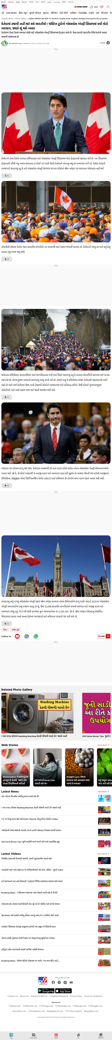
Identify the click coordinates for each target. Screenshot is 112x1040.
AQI (96, 6)
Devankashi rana (15, 43)
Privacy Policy (76, 996)
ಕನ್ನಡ (18, 2)
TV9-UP (71, 2)
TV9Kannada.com (63, 1006)
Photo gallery (21, 18)
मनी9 (64, 2)
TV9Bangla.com (79, 1006)
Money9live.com (91, 1011)
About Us (24, 996)
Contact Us (13, 996)
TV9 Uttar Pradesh (73, 1011)
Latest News (10, 791)
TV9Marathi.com (30, 1006)
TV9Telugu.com (46, 1006)
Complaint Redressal (59, 996)
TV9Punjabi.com (95, 1006)
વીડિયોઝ (54, 12)
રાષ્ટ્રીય (91, 12)
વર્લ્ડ (97, 12)
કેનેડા (5, 629)
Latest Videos (11, 853)
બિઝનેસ (104, 12)
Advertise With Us (39, 996)
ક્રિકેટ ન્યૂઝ (23, 12)
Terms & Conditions (93, 996)
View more (103, 744)
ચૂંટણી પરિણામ (35, 12)
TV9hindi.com (14, 1006)
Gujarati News (7, 18)
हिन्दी (3, 2)
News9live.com (19, 1011)
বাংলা (37, 2)
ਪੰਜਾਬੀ (43, 2)
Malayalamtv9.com (55, 1011)
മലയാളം (57, 2)
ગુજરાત (46, 12)
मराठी (31, 2)
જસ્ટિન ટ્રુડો (15, 629)
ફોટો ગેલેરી (64, 12)
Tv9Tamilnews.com (36, 1011)
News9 (11, 2)
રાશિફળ (73, 12)
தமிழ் (49, 2)
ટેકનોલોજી (82, 12)
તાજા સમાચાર (11, 12)
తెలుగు (24, 2)
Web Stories (9, 745)
